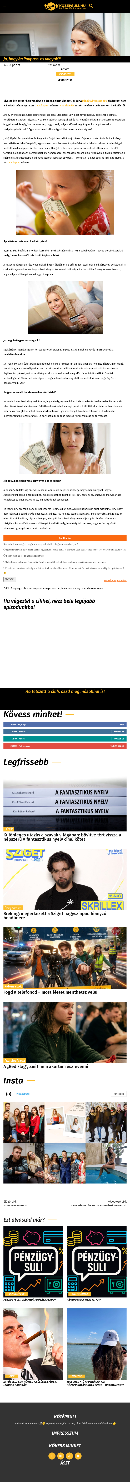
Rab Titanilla (67, 105)
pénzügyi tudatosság (94, 100)
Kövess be (119, 731)
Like (122, 724)
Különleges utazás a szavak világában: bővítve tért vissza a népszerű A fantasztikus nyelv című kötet (62, 837)
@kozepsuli (23, 1093)
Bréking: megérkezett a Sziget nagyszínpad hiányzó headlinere (54, 916)
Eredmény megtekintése (115, 580)
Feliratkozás (116, 746)
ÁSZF (65, 1463)
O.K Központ (42, 105)
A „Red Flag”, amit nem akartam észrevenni (45, 1066)
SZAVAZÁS (9, 579)
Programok (13, 908)
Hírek (8, 829)
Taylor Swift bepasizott (15, 1205)
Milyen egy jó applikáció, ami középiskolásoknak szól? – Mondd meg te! (95, 1383)
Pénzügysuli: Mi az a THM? (84, 1299)
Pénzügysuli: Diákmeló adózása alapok (29, 1299)
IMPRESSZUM (65, 1433)
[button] (91, 6)
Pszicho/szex (14, 1061)
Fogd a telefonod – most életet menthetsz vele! (50, 992)
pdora (16, 65)
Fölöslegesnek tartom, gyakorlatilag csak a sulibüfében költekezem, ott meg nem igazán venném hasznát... (56, 562)
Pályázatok (13, 986)
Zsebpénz (65, 74)
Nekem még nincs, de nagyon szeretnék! (25, 556)
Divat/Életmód (16, 1294)
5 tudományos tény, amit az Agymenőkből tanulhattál (99, 1205)
